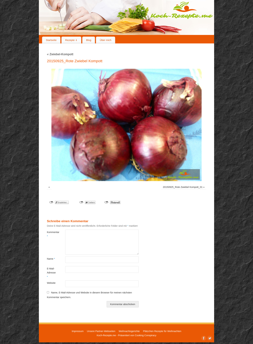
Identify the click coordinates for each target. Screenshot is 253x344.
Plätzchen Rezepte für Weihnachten (162, 331)
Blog (88, 40)
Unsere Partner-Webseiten (101, 331)
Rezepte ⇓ (71, 40)
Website (51, 283)
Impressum (78, 331)
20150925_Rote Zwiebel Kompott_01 (183, 187)
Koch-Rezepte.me (182, 10)
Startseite (51, 40)
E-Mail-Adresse (51, 272)
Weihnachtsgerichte (129, 331)
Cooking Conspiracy (145, 335)
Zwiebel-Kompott (60, 54)
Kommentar (51, 234)
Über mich (105, 40)
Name (51, 258)
